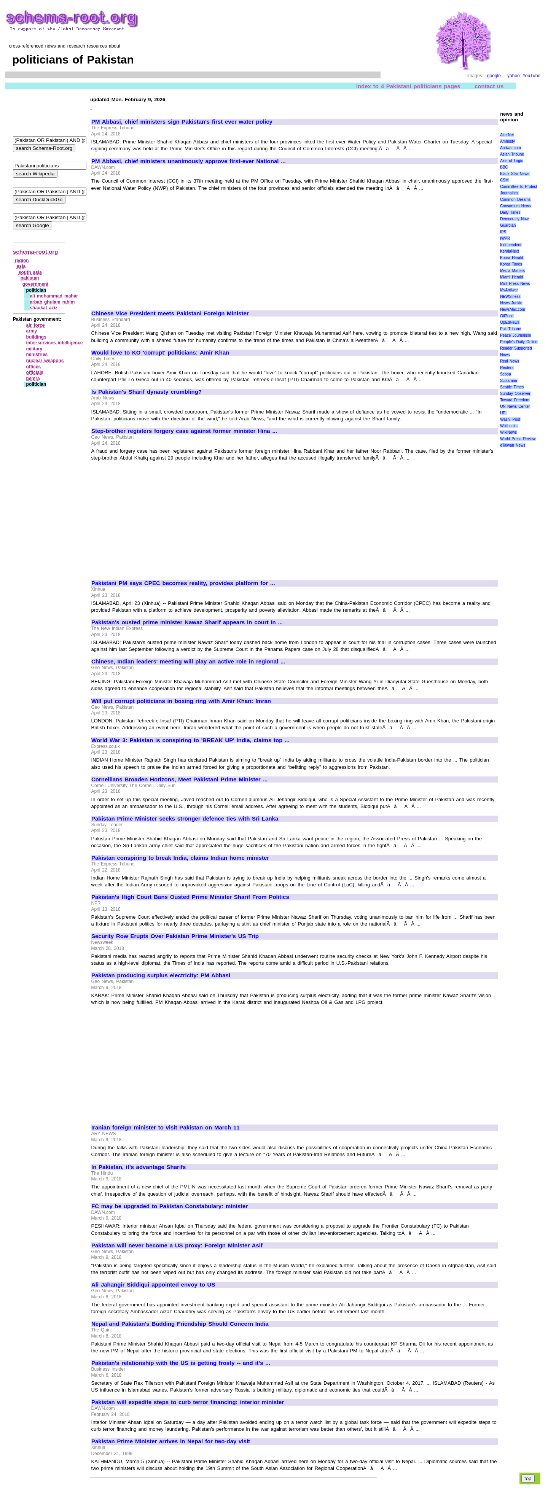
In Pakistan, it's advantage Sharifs (138, 1167)
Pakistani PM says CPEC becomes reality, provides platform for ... (183, 583)
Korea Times (511, 264)
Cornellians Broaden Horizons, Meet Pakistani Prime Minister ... (179, 779)
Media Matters (512, 271)
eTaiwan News (512, 445)
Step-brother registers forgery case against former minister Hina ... (184, 431)
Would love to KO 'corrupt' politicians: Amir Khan (160, 353)
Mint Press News (515, 284)
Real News (509, 361)
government (35, 284)
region (22, 260)
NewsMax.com (512, 309)
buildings (36, 337)
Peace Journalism (515, 335)
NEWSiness (510, 296)
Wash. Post (510, 419)
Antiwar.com (510, 148)
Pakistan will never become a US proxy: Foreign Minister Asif (177, 1245)
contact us (489, 86)
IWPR (505, 238)
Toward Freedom (514, 400)
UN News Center (515, 406)
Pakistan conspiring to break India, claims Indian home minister (180, 858)
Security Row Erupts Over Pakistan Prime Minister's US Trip (175, 936)
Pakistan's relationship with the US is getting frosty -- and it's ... (180, 1363)
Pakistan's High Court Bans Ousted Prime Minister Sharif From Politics (190, 897)
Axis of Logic (511, 161)
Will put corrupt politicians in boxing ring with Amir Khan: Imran (181, 701)
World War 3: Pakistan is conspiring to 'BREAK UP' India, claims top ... (190, 740)
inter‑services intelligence (54, 342)
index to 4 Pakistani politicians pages (408, 86)
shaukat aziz (43, 307)
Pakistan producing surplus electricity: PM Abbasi (160, 975)
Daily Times (510, 212)
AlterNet (507, 135)
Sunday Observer (515, 393)
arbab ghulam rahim (52, 302)
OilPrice (506, 316)
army (31, 331)
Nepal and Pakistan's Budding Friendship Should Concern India (180, 1324)
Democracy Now (514, 219)
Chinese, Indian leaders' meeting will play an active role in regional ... (188, 662)
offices (33, 366)
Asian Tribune (512, 154)
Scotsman (508, 381)
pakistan (30, 278)
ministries (37, 354)
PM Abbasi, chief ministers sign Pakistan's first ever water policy (181, 122)
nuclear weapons (45, 360)
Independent (510, 245)
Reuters (506, 368)
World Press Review (517, 439)
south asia (30, 272)
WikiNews (508, 432)
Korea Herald (511, 258)
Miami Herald (511, 277)
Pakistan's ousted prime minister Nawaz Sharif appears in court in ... (187, 622)
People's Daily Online (518, 342)
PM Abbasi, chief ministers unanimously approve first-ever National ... (188, 161)
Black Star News (514, 174)
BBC (504, 167)
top (528, 1478)
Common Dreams (515, 199)
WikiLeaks (509, 426)
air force (35, 325)
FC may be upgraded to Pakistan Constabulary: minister (169, 1206)
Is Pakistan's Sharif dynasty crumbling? (146, 392)
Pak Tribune (510, 329)
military (34, 349)
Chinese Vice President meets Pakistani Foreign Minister (170, 313)
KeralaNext (509, 251)
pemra (33, 378)
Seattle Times (512, 387)
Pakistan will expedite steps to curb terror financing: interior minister (187, 1402)
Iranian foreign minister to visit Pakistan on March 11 (165, 1128)
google (494, 75)
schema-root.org (35, 251)
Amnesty (507, 141)
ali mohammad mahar (54, 296)
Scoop (505, 374)
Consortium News (515, 206)
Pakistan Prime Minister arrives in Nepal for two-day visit (170, 1441)
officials (34, 372)
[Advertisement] (155, 247)
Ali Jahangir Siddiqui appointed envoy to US (153, 1285)
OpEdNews (509, 322)
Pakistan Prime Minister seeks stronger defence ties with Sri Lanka (184, 819)
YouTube (531, 75)
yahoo (513, 75)
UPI (503, 413)
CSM (504, 180)
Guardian (508, 225)
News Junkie (511, 303)
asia (21, 266)
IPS (503, 232)
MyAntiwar (509, 290)
